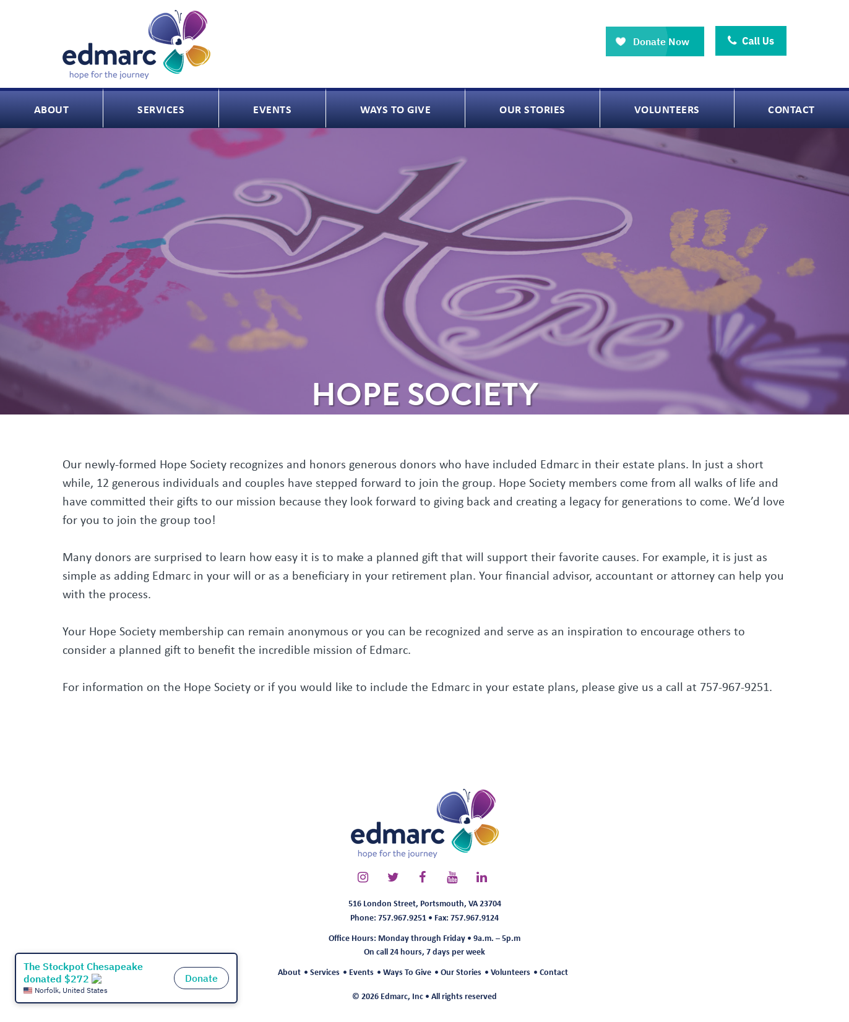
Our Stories (461, 971)
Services (325, 971)
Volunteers (510, 971)
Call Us (751, 41)
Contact (554, 971)
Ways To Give (407, 971)
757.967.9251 (402, 917)
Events (361, 971)
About (289, 971)
